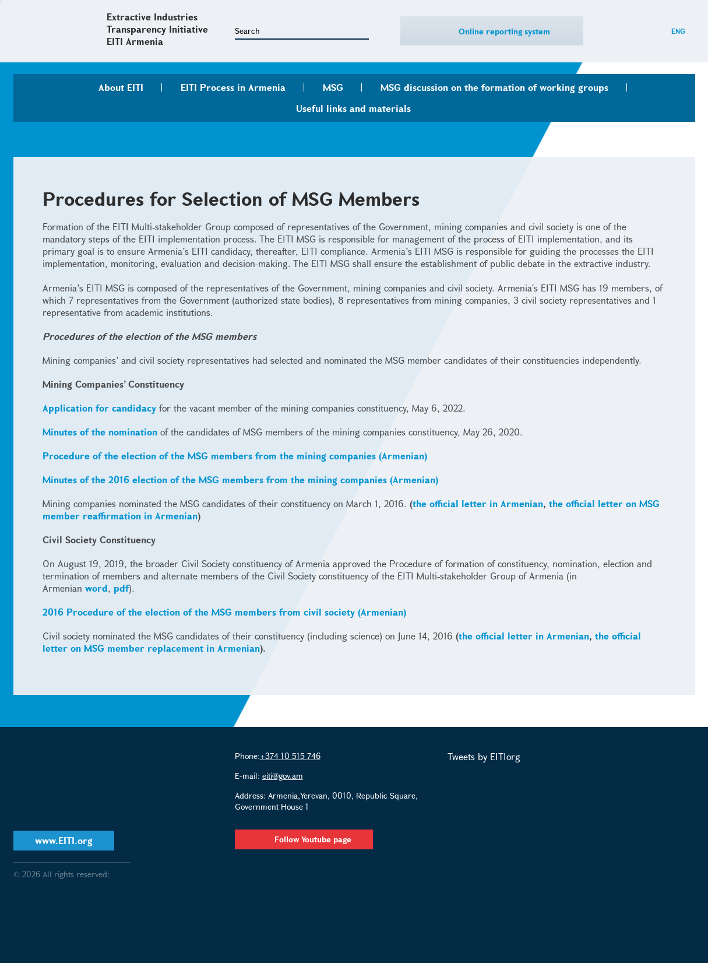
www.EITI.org (64, 840)
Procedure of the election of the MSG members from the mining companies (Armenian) (235, 455)
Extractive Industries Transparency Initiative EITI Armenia (157, 28)
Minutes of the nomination (100, 432)
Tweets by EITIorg (484, 756)
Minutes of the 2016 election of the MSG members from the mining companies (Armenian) (240, 479)
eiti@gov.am (282, 775)
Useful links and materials (353, 108)
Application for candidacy (99, 408)
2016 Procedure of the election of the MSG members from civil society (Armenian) (224, 612)
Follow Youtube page (303, 839)
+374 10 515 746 (290, 755)
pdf (121, 588)
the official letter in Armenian (478, 503)
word (96, 588)
